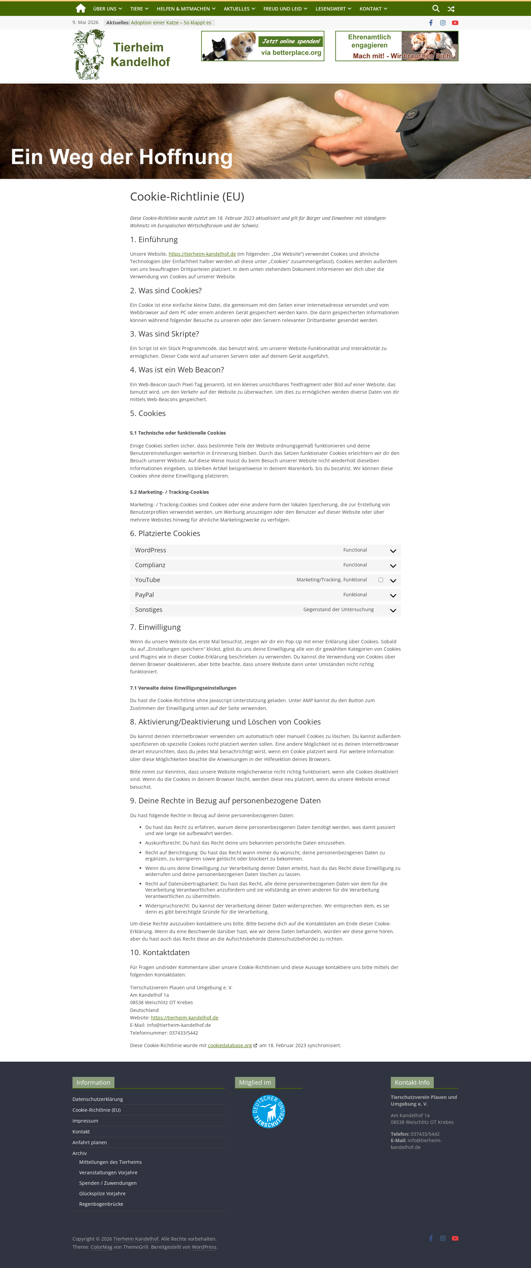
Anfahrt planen (89, 1142)
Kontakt (371, 8)
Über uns (104, 8)
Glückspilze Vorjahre (102, 1193)
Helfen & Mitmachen (183, 8)
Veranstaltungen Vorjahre (108, 1172)
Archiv (79, 1153)
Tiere (136, 8)
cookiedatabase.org (230, 1045)
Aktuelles (237, 8)
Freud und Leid (282, 8)
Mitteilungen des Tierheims (110, 1162)
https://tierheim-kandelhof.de (202, 254)
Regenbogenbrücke (101, 1204)
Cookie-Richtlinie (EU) (96, 1110)
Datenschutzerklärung (97, 1099)
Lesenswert (331, 8)
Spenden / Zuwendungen (108, 1183)
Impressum (85, 1120)
